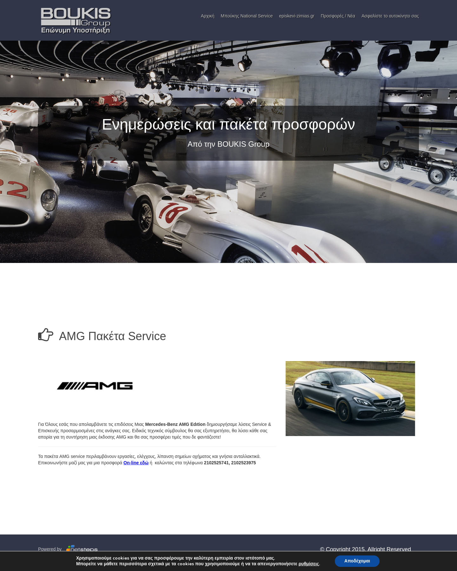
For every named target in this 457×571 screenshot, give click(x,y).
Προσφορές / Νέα (338, 15)
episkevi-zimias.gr (296, 15)
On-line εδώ (136, 462)
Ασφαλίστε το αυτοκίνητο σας (390, 15)
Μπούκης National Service (247, 15)
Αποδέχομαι (357, 561)
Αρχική (208, 15)
